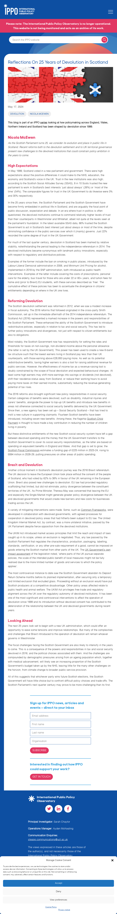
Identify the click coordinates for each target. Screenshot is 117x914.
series (43, 122)
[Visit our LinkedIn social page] (58, 809)
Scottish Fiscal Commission (23, 450)
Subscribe (39, 750)
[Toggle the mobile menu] (110, 12)
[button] (112, 860)
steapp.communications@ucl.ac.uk (48, 839)
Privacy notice (64, 910)
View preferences (58, 900)
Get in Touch (41, 776)
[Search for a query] (104, 40)
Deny (58, 891)
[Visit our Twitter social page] (49, 809)
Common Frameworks (93, 510)
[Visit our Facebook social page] (68, 809)
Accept (58, 883)
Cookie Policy (51, 907)
